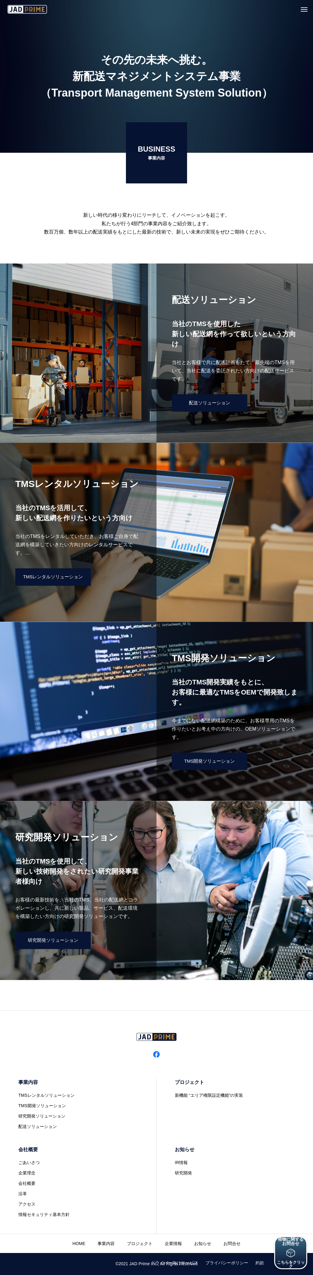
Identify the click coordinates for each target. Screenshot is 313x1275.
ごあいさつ (29, 1162)
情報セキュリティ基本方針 (44, 1214)
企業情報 (173, 1243)
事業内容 (28, 1082)
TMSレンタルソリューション (46, 1095)
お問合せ (232, 1243)
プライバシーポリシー (226, 1262)
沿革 (22, 1193)
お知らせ (184, 1149)
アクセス (26, 1204)
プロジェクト (189, 1082)
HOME (78, 1243)
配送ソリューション (37, 1126)
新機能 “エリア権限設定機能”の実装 (209, 1095)
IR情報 (181, 1162)
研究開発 (183, 1172)
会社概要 (28, 1149)
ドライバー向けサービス (174, 1262)
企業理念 (26, 1172)
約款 (260, 1262)
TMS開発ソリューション (42, 1105)
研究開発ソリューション (41, 1116)
